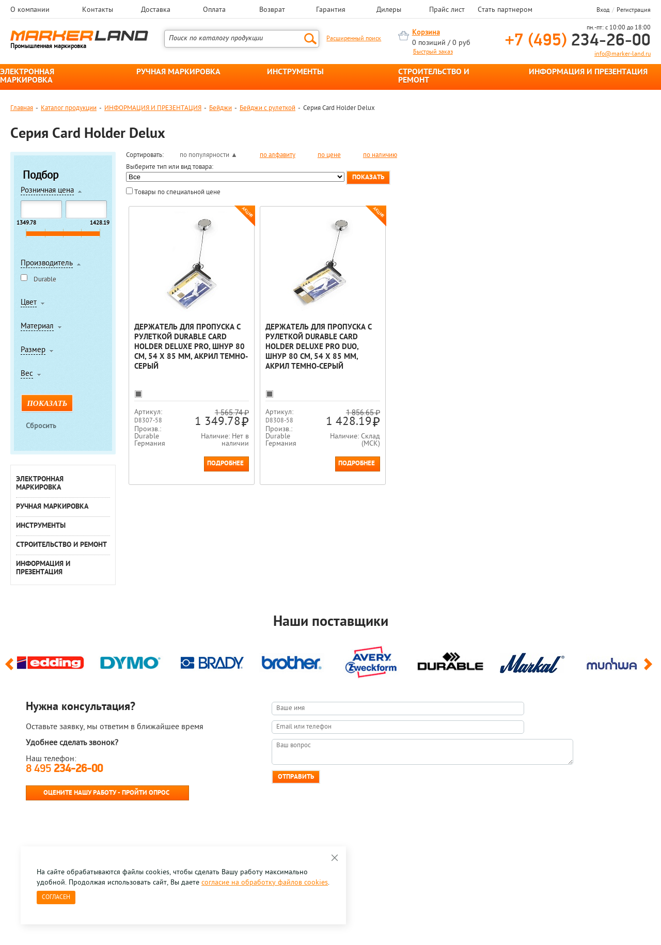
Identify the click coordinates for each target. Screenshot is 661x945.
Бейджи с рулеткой (267, 108)
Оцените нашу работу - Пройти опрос (106, 793)
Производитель (47, 264)
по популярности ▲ (209, 155)
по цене (329, 155)
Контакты (97, 10)
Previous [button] (11, 669)
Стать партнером (505, 10)
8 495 (64, 769)
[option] (50, 660)
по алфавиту (277, 155)
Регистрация (634, 10)
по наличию (380, 155)
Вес (27, 374)
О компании (30, 10)
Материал (37, 327)
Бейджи (220, 108)
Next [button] (650, 669)
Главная (21, 108)
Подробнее (225, 463)
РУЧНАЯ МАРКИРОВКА (178, 72)
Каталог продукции (69, 108)
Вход (602, 10)
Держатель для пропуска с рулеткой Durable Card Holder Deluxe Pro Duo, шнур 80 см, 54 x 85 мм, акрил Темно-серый (318, 347)
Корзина (426, 33)
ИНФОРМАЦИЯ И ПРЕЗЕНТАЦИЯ (588, 72)
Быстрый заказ (433, 52)
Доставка (155, 10)
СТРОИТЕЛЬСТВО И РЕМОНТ (433, 76)
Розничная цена (47, 191)
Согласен (56, 897)
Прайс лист (447, 10)
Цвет (29, 303)
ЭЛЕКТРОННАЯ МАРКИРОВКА (27, 76)
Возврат (272, 10)
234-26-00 (578, 41)
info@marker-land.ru (622, 54)
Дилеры (388, 10)
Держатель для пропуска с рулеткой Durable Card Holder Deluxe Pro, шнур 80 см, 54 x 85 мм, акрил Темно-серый (191, 347)
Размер (33, 350)
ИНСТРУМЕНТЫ (295, 72)
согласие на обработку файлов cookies (264, 883)
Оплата (214, 10)
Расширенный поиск (353, 39)
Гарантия (330, 10)
